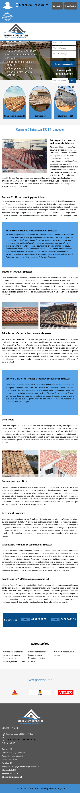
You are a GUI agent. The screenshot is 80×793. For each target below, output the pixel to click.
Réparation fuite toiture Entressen (36, 660)
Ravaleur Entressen (35, 655)
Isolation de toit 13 (9, 759)
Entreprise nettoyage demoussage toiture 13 (20, 766)
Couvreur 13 (40, 116)
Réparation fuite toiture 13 (12, 756)
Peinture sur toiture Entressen (13, 651)
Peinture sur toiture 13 (11, 773)
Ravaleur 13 (7, 763)
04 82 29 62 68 (25, 5)
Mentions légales (56, 788)
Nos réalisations (70, 6)
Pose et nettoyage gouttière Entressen (64, 653)
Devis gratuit (57, 6)
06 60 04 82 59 (41, 5)
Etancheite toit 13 (65, 116)
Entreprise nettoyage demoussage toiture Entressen (14, 660)
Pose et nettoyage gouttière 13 (14, 753)
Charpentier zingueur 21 (14, 116)
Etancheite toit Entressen (12, 655)
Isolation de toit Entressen (37, 651)
